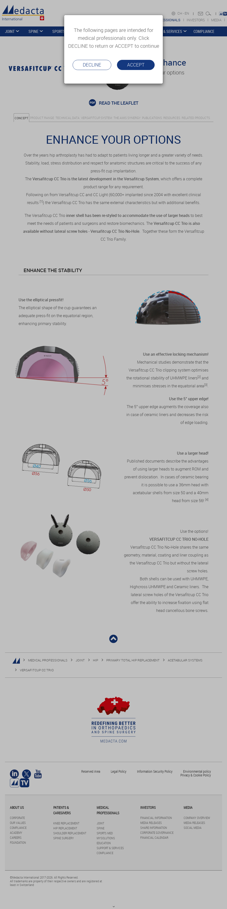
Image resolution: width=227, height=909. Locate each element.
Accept (135, 65)
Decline (92, 65)
